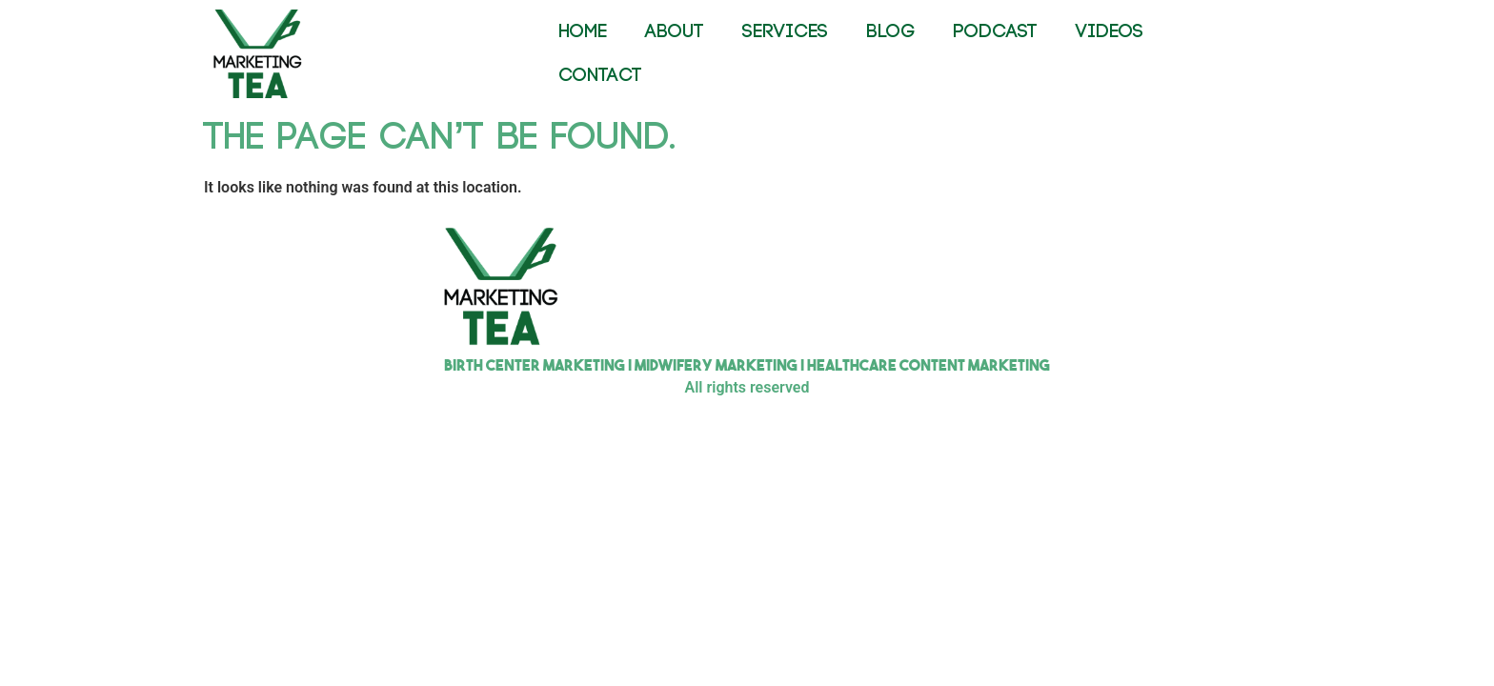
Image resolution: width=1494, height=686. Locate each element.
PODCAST (995, 32)
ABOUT (674, 32)
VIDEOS (1109, 32)
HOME (582, 32)
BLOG (890, 32)
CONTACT (600, 76)
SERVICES (785, 32)
